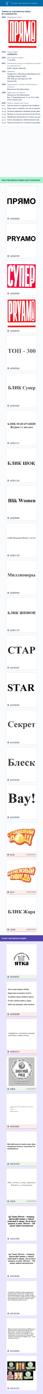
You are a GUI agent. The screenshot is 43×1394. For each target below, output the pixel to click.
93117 (10, 892)
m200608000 (13, 219)
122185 (11, 930)
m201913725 (13, 1164)
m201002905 (13, 780)
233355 (11, 1201)
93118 (10, 855)
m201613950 (13, 1239)
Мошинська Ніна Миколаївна (18, 89)
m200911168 (13, 555)
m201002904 (13, 742)
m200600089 (13, 293)
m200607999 (13, 256)
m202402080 (13, 1014)
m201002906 (13, 817)
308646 (11, 1089)
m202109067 (13, 1126)
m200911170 (13, 630)
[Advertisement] (21, 151)
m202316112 (13, 1052)
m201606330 (13, 1276)
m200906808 (13, 518)
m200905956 (13, 593)
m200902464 (13, 368)
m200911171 (13, 443)
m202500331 (13, 977)
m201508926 (13, 1351)
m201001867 (13, 668)
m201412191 (13, 1388)
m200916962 (13, 406)
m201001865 (13, 705)
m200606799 (13, 331)
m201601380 (13, 1313)
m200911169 (13, 481)
